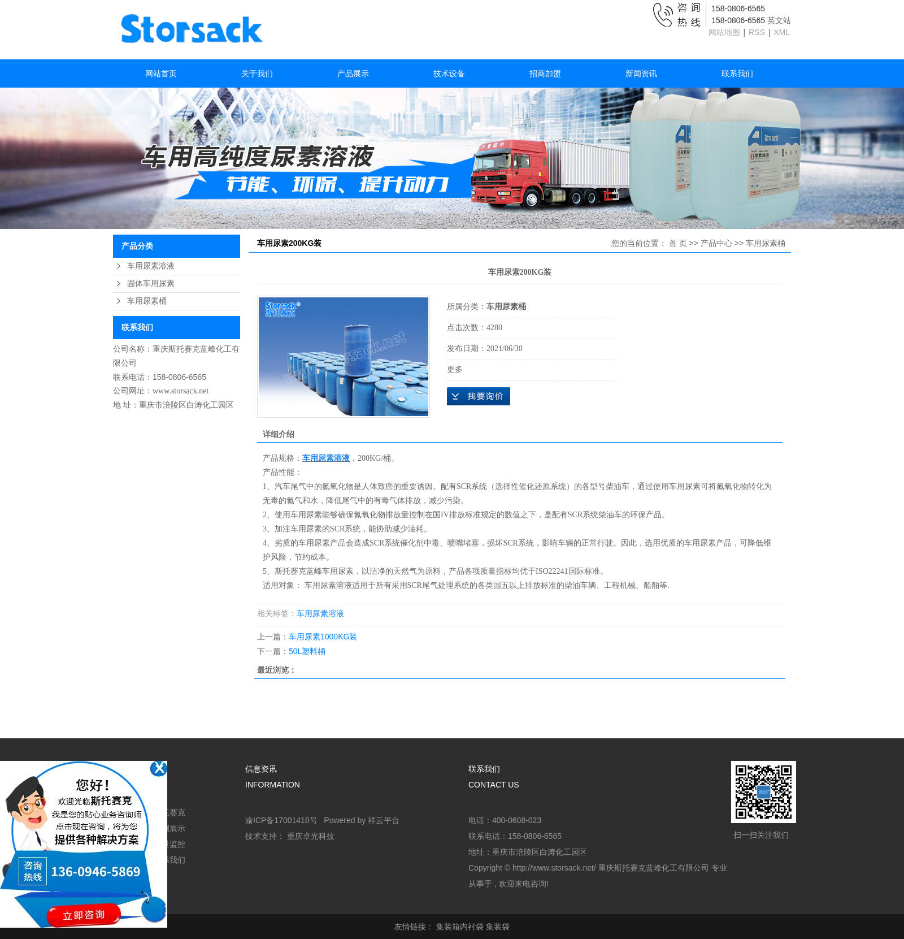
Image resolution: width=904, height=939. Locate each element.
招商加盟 (545, 73)
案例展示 (169, 828)
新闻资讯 (641, 73)
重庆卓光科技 (310, 836)
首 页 (678, 243)
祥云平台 (383, 820)
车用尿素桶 (147, 301)
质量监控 (169, 844)
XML (781, 32)
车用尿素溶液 (151, 266)
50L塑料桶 (307, 651)
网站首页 (161, 73)
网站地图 (725, 32)
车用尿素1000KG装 (323, 636)
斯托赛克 (169, 812)
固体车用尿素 (151, 283)
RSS (757, 32)
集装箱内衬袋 (460, 926)
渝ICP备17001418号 (281, 820)
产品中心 (716, 243)
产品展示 (353, 73)
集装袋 (498, 926)
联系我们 (737, 73)
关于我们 (257, 73)
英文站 (779, 20)
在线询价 (478, 396)
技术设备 (449, 73)
